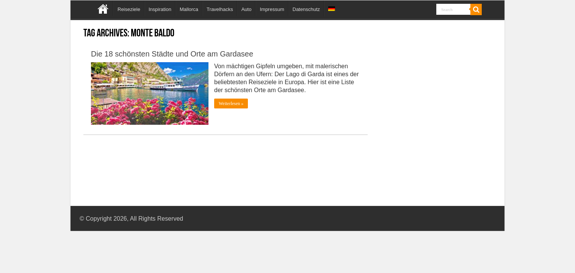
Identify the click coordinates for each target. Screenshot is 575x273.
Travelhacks (220, 9)
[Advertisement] (435, 101)
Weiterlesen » (231, 103)
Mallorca (189, 9)
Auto (246, 9)
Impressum (272, 9)
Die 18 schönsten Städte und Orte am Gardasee (172, 54)
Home (103, 8)
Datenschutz (306, 9)
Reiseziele (129, 9)
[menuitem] (331, 8)
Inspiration (160, 9)
